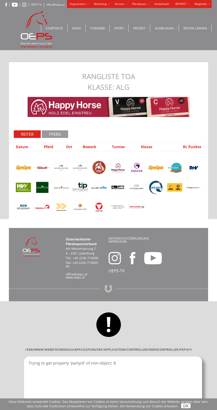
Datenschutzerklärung (129, 238)
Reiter (27, 134)
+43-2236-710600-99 (82, 264)
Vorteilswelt (161, 4)
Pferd (55, 134)
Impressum (118, 241)
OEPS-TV (36, 4)
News (76, 28)
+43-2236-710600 (85, 258)
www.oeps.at (75, 277)
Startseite (54, 28)
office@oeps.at (55, 4)
